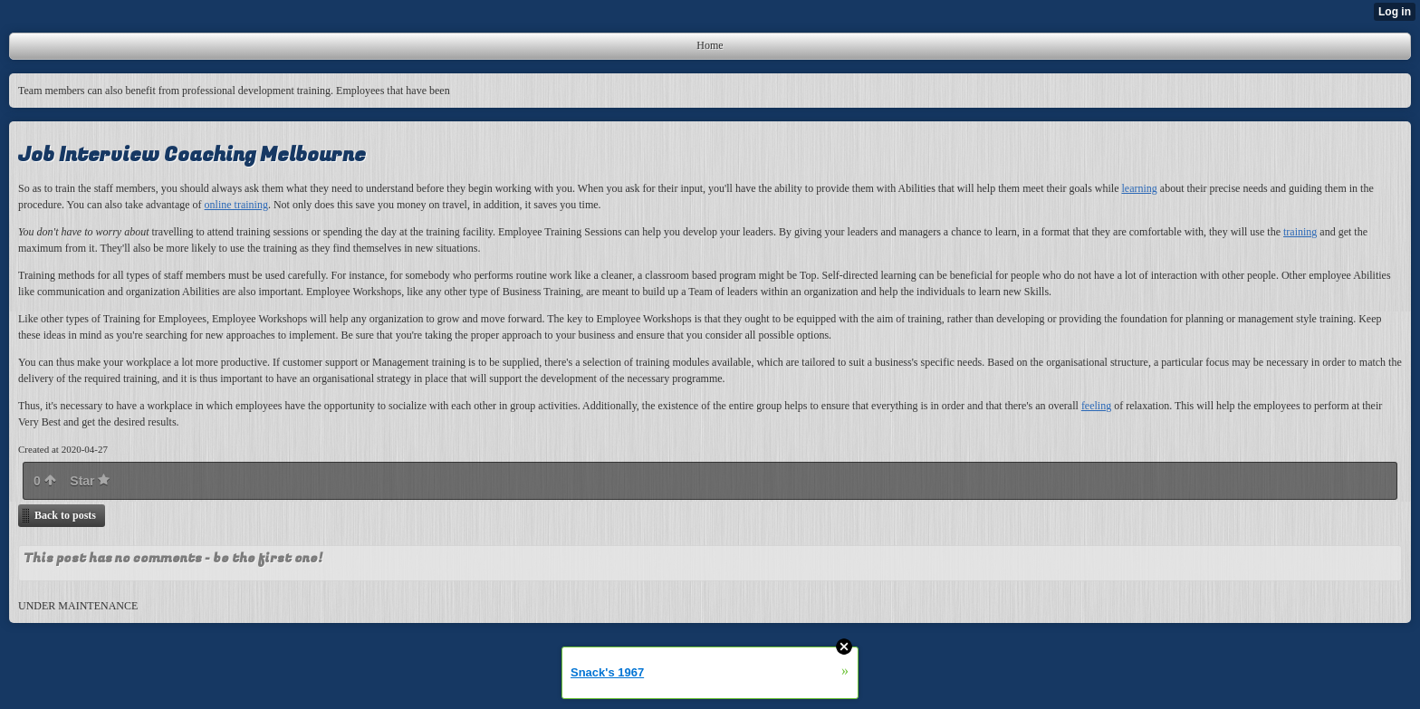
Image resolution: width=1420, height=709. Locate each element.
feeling (1096, 405)
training (1300, 231)
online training (236, 204)
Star (90, 481)
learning (1138, 188)
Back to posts (65, 515)
